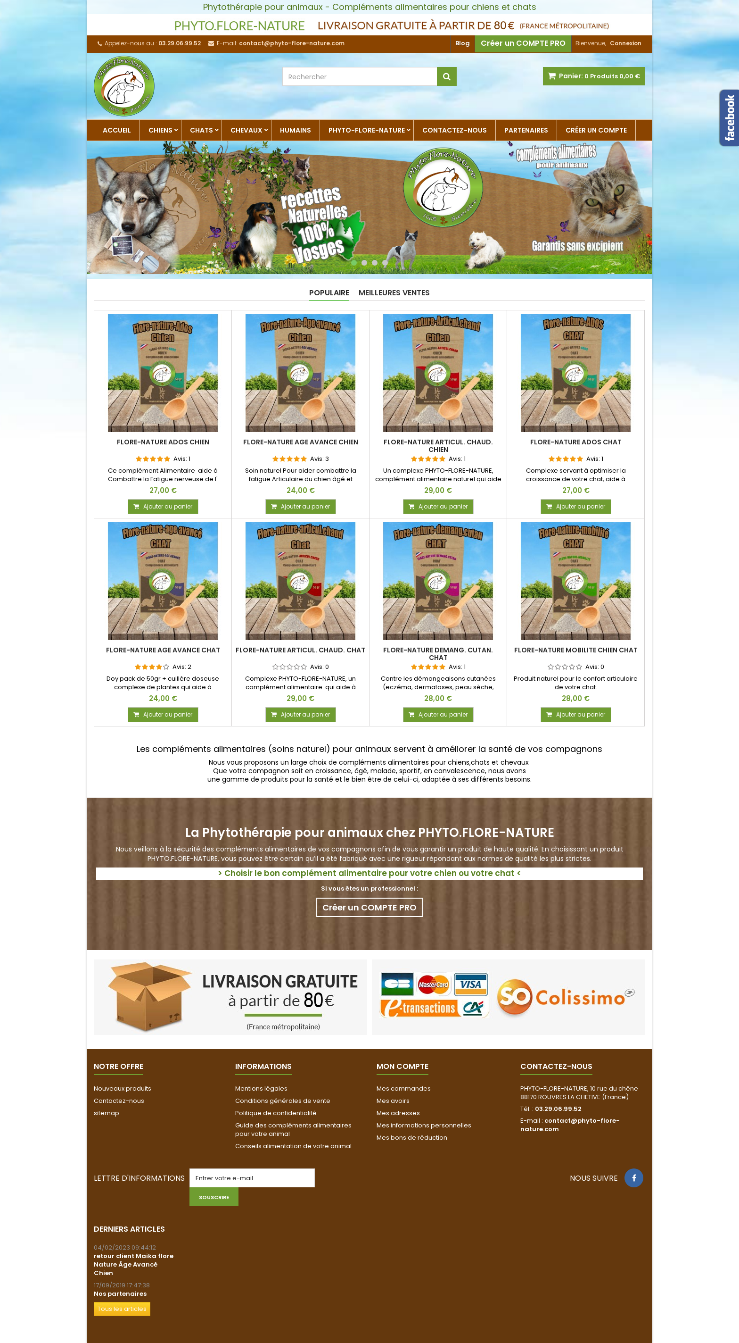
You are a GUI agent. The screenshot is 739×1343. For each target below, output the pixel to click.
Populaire (329, 292)
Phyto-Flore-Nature (366, 130)
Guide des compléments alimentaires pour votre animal (293, 1129)
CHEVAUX (246, 130)
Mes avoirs (393, 1100)
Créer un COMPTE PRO (523, 43)
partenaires (526, 130)
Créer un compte (596, 130)
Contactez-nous (454, 130)
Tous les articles (122, 1308)
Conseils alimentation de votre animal (293, 1146)
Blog (462, 43)
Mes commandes (404, 1088)
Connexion (625, 43)
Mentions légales (261, 1088)
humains (295, 130)
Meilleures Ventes (394, 292)
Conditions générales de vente (282, 1100)
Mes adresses (398, 1113)
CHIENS (160, 130)
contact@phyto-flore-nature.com (570, 1125)
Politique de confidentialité (276, 1113)
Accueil (117, 130)
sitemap (106, 1113)
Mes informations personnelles (424, 1125)
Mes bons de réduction (412, 1137)
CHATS (201, 130)
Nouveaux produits (122, 1088)
